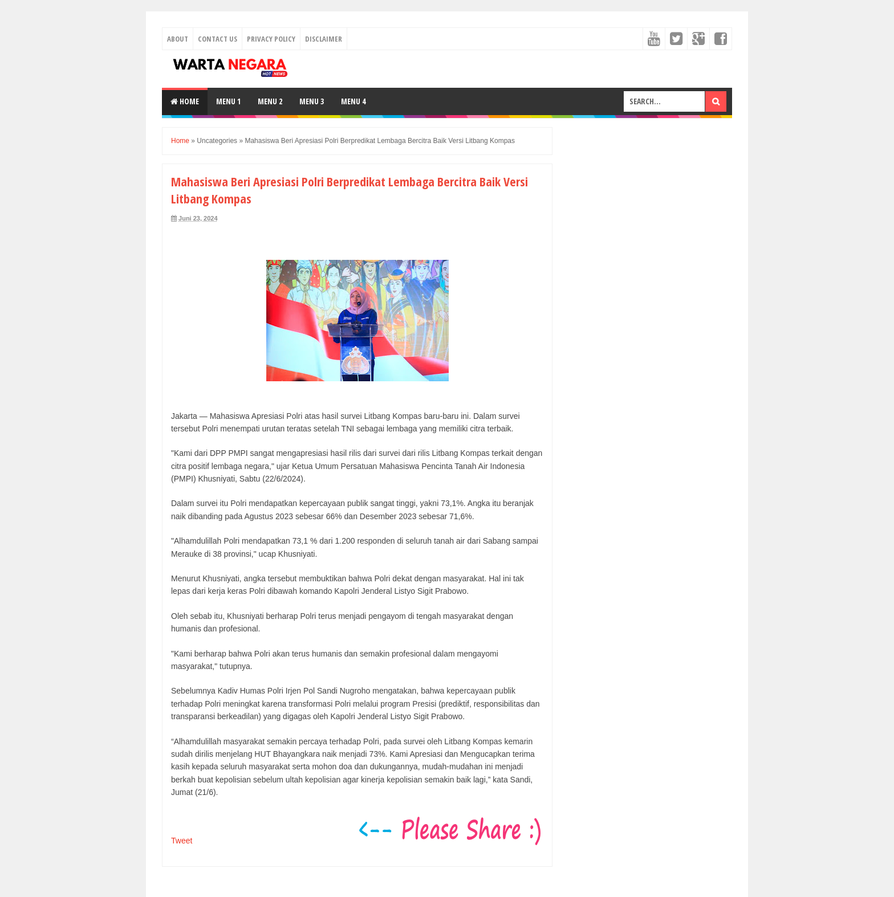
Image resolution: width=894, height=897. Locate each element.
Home (184, 101)
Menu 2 (270, 101)
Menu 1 (228, 101)
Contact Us (217, 39)
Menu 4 (353, 101)
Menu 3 (311, 101)
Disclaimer (323, 39)
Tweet (181, 840)
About (177, 39)
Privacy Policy (271, 39)
